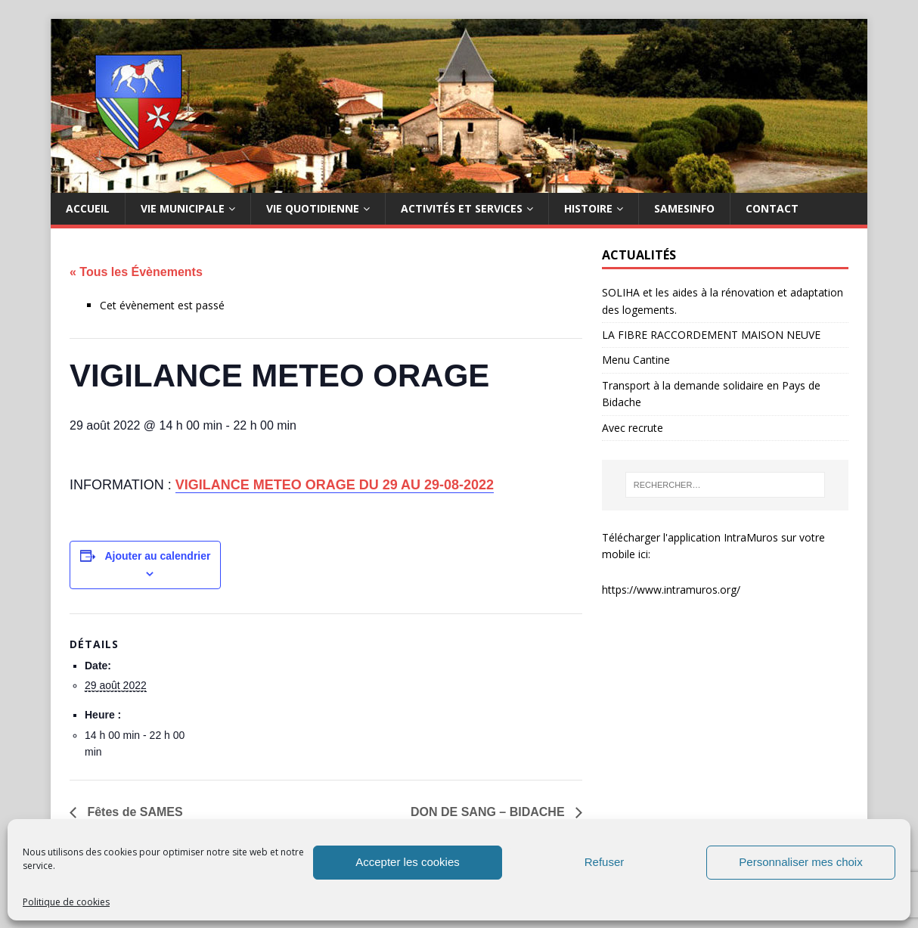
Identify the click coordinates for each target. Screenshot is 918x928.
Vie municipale (183, 208)
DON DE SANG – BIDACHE (489, 811)
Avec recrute (632, 428)
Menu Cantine (636, 359)
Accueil (88, 208)
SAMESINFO (684, 208)
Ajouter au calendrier (157, 556)
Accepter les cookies (407, 861)
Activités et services (462, 208)
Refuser (605, 861)
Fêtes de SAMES (133, 811)
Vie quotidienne (312, 208)
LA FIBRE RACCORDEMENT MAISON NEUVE (711, 334)
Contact (772, 208)
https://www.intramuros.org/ (671, 589)
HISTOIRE (588, 208)
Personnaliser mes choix (800, 861)
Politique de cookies (66, 901)
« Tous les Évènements (136, 271)
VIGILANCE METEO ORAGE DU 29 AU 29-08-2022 (334, 484)
